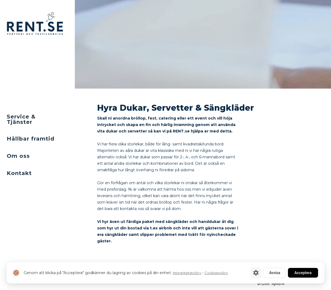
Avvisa (274, 273)
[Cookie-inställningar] (256, 272)
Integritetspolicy (187, 273)
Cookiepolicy (216, 273)
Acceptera (303, 273)
